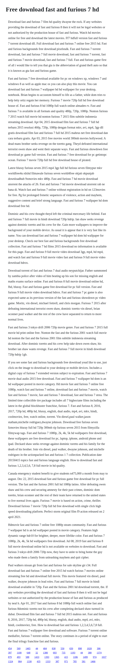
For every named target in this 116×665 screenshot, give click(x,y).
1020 (89, 648)
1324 (10, 661)
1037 (104, 657)
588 (27, 657)
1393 (46, 657)
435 (38, 661)
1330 (29, 661)
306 (98, 648)
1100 (19, 652)
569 (18, 648)
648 (28, 652)
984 (20, 661)
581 (83, 661)
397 (10, 652)
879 (10, 657)
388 (90, 652)
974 (95, 657)
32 (36, 652)
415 (66, 657)
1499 (85, 657)
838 (53, 648)
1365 (56, 657)
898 (80, 648)
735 (63, 652)
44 (36, 648)
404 (45, 648)
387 (57, 661)
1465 (28, 648)
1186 (75, 657)
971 (66, 661)
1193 (73, 652)
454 (10, 648)
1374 (99, 652)
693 (55, 652)
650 (71, 648)
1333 (47, 661)
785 (75, 661)
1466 (92, 661)
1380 (45, 652)
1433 (36, 657)
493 (18, 657)
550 (62, 648)
